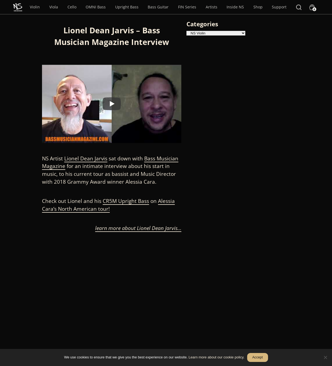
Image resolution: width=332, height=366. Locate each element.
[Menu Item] (17, 7)
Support (279, 6)
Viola (53, 6)
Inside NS (235, 6)
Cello (71, 6)
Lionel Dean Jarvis (85, 158)
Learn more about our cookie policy (216, 357)
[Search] (298, 7)
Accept (257, 357)
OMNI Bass (96, 6)
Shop (258, 6)
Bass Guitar (158, 6)
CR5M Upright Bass (126, 201)
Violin (35, 6)
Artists (211, 6)
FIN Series (187, 6)
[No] (325, 357)
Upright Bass (126, 6)
